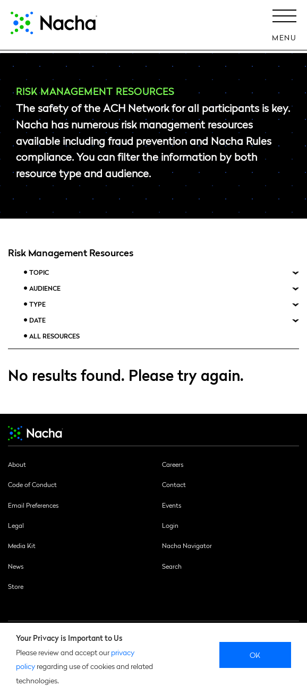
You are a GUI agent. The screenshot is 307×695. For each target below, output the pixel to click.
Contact (174, 484)
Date (37, 320)
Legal (16, 525)
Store (15, 586)
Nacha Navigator (187, 545)
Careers (172, 464)
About (17, 464)
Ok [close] (255, 654)
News (15, 566)
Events (171, 505)
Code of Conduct (32, 484)
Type (37, 304)
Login (170, 525)
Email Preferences (33, 505)
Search (172, 566)
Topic (39, 272)
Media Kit (22, 545)
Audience (45, 288)
